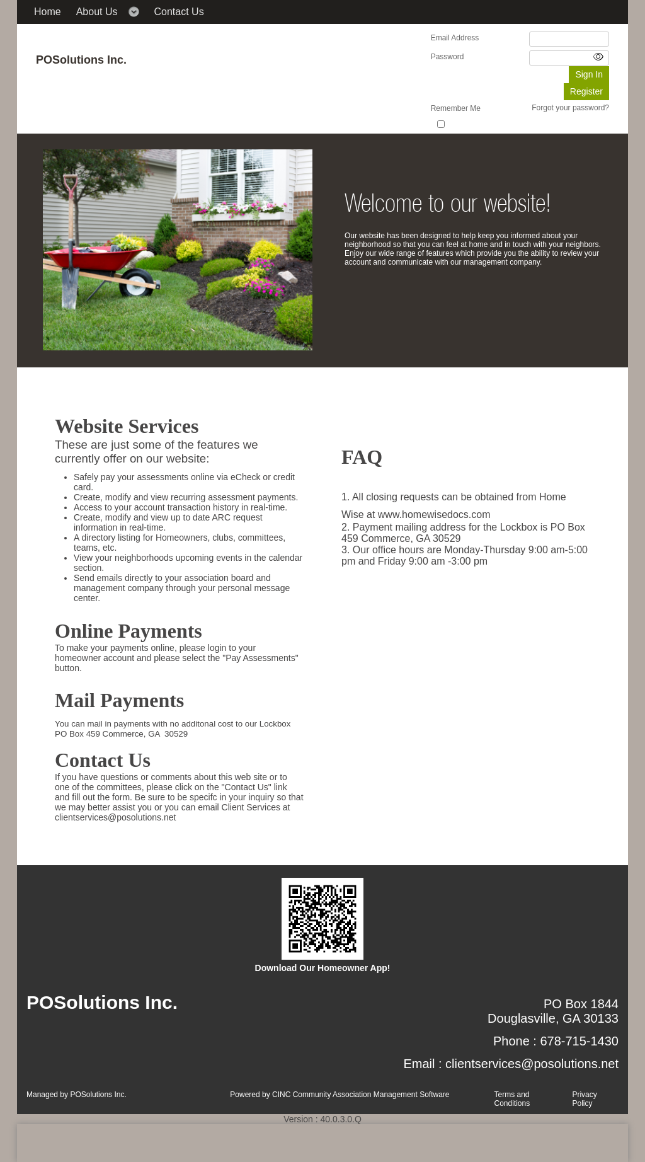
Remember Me (456, 108)
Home (47, 11)
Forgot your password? (570, 107)
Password (447, 56)
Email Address (455, 37)
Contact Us (179, 11)
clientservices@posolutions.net (532, 1064)
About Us (97, 11)
